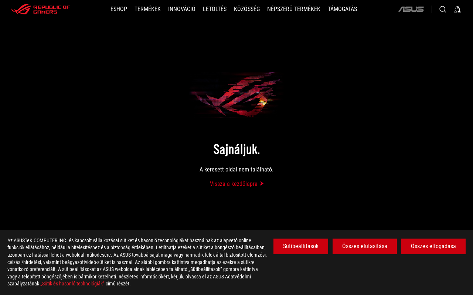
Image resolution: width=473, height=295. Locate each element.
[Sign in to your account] (457, 9)
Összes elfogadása (433, 246)
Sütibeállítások (301, 246)
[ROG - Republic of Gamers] (40, 9)
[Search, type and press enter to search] (442, 9)
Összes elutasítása (364, 246)
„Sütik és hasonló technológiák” (72, 284)
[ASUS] (411, 9)
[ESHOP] (118, 9)
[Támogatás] (342, 9)
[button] (148, 9)
